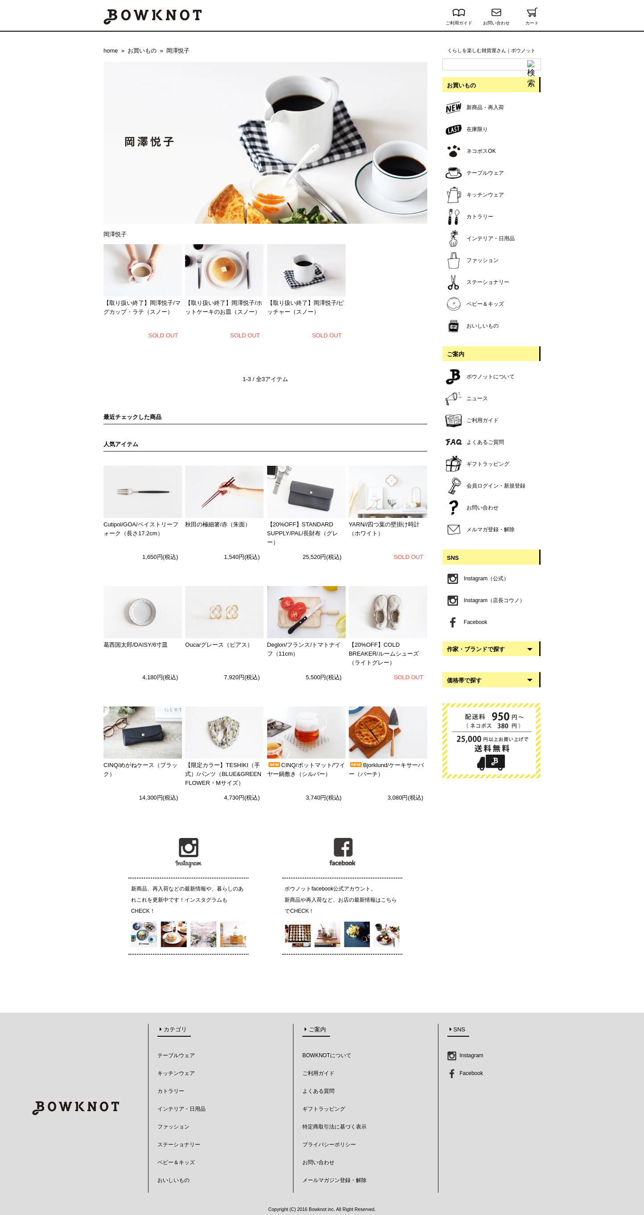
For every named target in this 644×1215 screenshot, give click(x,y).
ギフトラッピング (323, 1109)
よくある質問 (318, 1091)
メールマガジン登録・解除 (334, 1180)
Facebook (465, 1073)
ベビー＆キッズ (176, 1162)
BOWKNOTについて (326, 1055)
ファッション (173, 1127)
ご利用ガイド (459, 20)
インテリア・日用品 (181, 1109)
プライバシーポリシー (329, 1144)
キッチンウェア (176, 1073)
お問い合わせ (496, 20)
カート (532, 20)
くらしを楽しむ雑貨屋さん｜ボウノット (491, 50)
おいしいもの (173, 1180)
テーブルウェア (176, 1055)
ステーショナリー (178, 1144)
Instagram (465, 1055)
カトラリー (170, 1091)
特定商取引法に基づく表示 (334, 1127)
